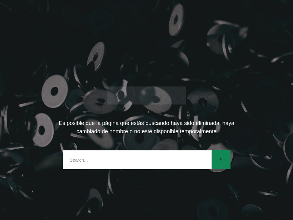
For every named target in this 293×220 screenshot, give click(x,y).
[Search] (221, 159)
